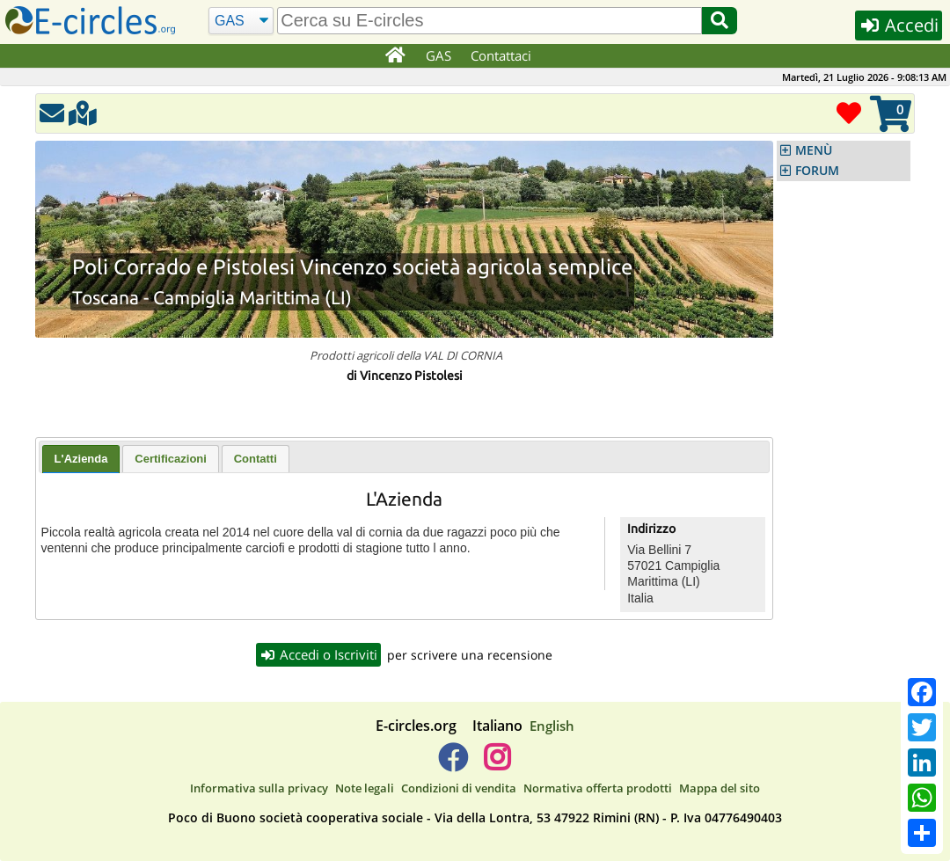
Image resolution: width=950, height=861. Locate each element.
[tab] (81, 459)
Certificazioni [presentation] (171, 458)
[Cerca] (241, 21)
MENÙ (813, 150)
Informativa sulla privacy (259, 788)
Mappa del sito (719, 788)
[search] (489, 20)
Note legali (364, 788)
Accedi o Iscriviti (318, 654)
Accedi (899, 25)
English (552, 725)
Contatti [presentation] (255, 458)
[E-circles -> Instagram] (496, 764)
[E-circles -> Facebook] (453, 764)
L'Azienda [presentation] (81, 458)
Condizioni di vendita (458, 788)
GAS (438, 55)
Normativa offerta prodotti (597, 788)
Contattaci (501, 55)
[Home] (394, 56)
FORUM (817, 171)
